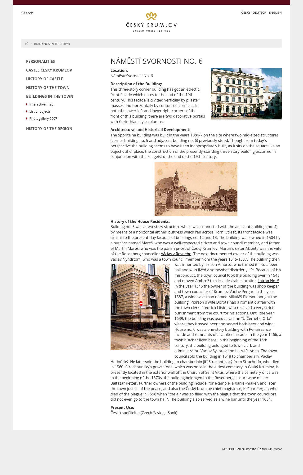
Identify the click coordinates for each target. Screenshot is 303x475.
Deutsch (260, 12)
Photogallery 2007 (43, 118)
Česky (245, 12)
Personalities (40, 61)
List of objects (40, 111)
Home (26, 43)
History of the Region (49, 128)
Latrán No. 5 (269, 280)
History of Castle (44, 78)
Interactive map (41, 104)
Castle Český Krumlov (49, 70)
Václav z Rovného (176, 253)
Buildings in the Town (52, 44)
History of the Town (48, 87)
